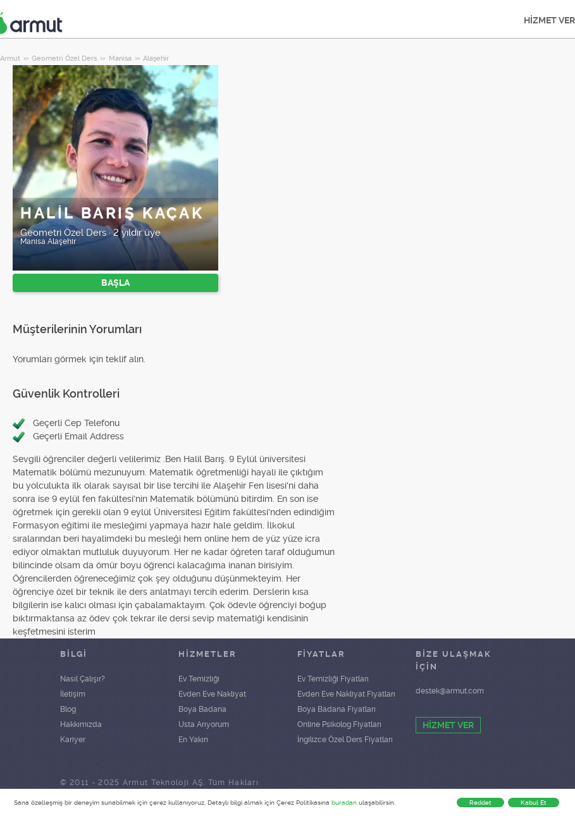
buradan (344, 802)
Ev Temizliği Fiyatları (333, 679)
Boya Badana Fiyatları (336, 709)
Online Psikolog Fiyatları (339, 724)
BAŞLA (115, 283)
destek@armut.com (450, 691)
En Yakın (193, 739)
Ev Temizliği (198, 679)
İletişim (72, 694)
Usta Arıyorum (203, 724)
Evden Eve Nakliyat (212, 694)
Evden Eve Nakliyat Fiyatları (346, 694)
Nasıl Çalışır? (82, 679)
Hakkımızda (81, 724)
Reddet (480, 802)
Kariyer (72, 739)
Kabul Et (534, 802)
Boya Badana (202, 709)
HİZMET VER (448, 725)
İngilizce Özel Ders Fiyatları (345, 739)
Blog (68, 709)
